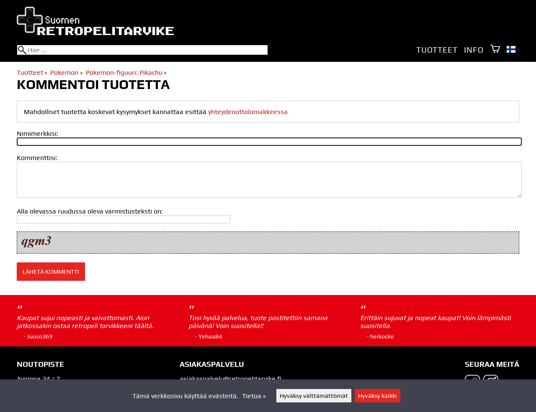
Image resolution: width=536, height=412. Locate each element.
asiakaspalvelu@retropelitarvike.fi (230, 379)
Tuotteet (436, 49)
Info (473, 49)
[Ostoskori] (495, 49)
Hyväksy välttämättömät (314, 395)
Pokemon (66, 72)
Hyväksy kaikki (377, 395)
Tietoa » (254, 396)
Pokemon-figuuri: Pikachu (126, 72)
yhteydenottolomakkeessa (248, 112)
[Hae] (142, 50)
